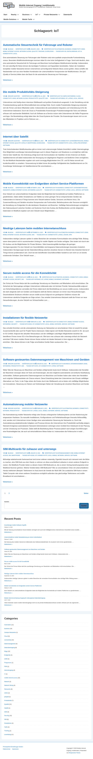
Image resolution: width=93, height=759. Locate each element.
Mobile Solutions (11, 19)
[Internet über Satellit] (40, 141)
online (6, 693)
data (36, 366)
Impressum (15, 749)
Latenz (70, 98)
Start (5, 14)
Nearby (15, 14)
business (68, 49)
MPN (70, 234)
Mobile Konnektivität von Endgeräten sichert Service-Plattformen (43, 183)
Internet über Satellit (15, 136)
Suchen (6, 501)
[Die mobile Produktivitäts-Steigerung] (41, 96)
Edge (83, 49)
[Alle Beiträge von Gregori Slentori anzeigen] (13, 96)
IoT (38, 14)
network (58, 324)
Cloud (78, 96)
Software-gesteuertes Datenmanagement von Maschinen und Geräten (46, 359)
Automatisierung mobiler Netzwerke (25, 404)
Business (27, 14)
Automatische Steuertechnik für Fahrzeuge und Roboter (38, 44)
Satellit (24, 143)
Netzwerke (32, 190)
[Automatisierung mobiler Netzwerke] (42, 408)
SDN (46, 98)
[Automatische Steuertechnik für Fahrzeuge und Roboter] (34, 49)
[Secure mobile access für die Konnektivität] (33, 277)
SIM (23, 279)
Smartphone (31, 143)
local (15, 53)
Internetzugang (8, 670)
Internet (38, 279)
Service (80, 98)
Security (18, 279)
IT (4, 674)
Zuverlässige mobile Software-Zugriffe (15, 525)
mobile (51, 279)
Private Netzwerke (52, 14)
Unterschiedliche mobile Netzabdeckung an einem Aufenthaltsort (23, 537)
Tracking (41, 51)
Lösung (65, 234)
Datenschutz (6, 749)
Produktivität (33, 98)
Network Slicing (25, 51)
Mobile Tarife (28, 19)
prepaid (6, 696)
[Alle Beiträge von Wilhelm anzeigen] (9, 49)
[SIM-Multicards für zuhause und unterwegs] (35, 453)
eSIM (71, 453)
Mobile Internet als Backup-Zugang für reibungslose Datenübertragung (24, 598)
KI (81, 51)
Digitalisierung (72, 51)
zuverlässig (49, 51)
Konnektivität (7, 53)
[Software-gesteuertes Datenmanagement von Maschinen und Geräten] (42, 363)
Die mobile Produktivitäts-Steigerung (26, 91)
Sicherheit (57, 279)
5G (65, 51)
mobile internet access (11, 51)
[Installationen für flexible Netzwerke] (35, 322)
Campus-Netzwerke (69, 96)
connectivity (76, 49)
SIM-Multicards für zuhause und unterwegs (29, 449)
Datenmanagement (77, 363)
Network (6, 410)
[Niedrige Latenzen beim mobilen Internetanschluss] (36, 232)
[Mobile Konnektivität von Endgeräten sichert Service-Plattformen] (35, 187)
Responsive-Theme (74, 752)
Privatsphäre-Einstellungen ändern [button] (13, 746)
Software (6, 145)
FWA (5, 666)
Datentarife (68, 14)
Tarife (6, 727)
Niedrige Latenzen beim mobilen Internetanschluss (34, 228)
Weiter (86, 493)
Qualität (35, 51)
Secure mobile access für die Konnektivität (29, 273)
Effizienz (62, 98)
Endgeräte (7, 190)
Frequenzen (7, 662)
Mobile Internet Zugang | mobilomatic (37, 5)
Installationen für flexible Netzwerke (25, 317)
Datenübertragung (76, 141)
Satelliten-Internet (80, 143)
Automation (60, 49)
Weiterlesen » (8, 80)
